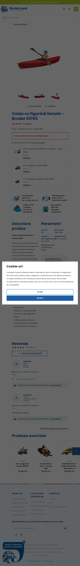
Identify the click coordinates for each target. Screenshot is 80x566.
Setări (40, 292)
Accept (40, 298)
